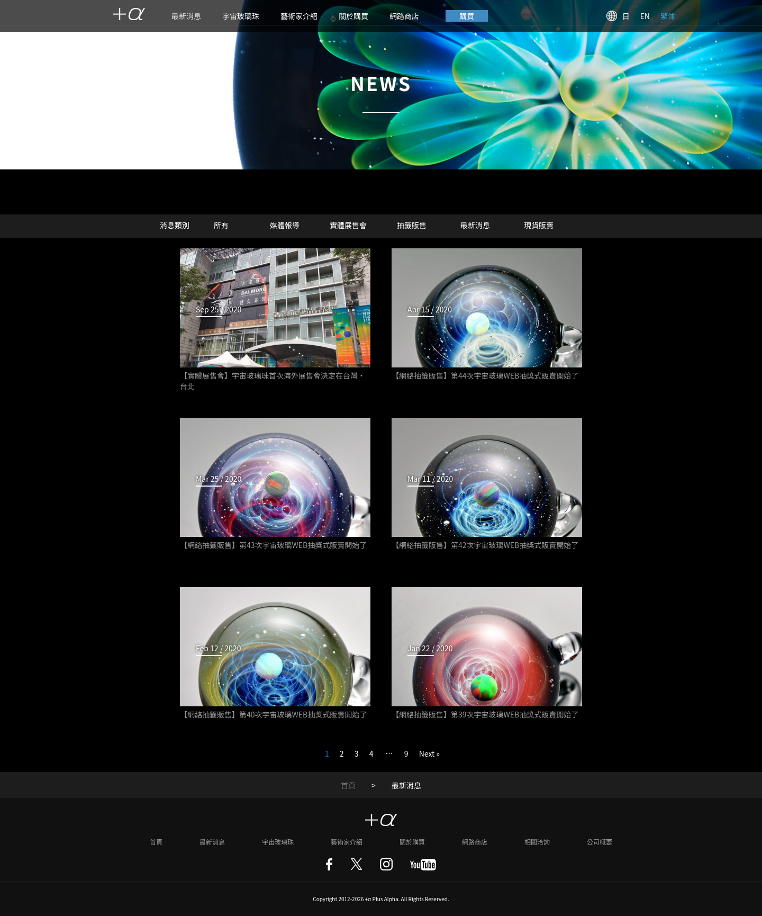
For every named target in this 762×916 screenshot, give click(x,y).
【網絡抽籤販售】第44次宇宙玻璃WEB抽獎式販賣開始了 (485, 375)
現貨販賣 (539, 225)
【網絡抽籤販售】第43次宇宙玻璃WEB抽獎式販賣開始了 (273, 545)
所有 (221, 225)
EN (645, 16)
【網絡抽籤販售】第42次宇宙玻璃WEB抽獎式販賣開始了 (485, 545)
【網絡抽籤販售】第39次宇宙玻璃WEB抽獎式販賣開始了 (485, 714)
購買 (466, 16)
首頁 (348, 785)
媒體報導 (285, 225)
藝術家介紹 (299, 16)
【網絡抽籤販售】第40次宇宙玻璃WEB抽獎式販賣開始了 (273, 714)
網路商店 (404, 16)
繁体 (667, 16)
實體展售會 (348, 225)
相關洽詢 (537, 841)
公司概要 (599, 841)
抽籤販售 (412, 225)
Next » (429, 753)
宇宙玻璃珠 (240, 16)
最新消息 (186, 16)
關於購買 (353, 16)
